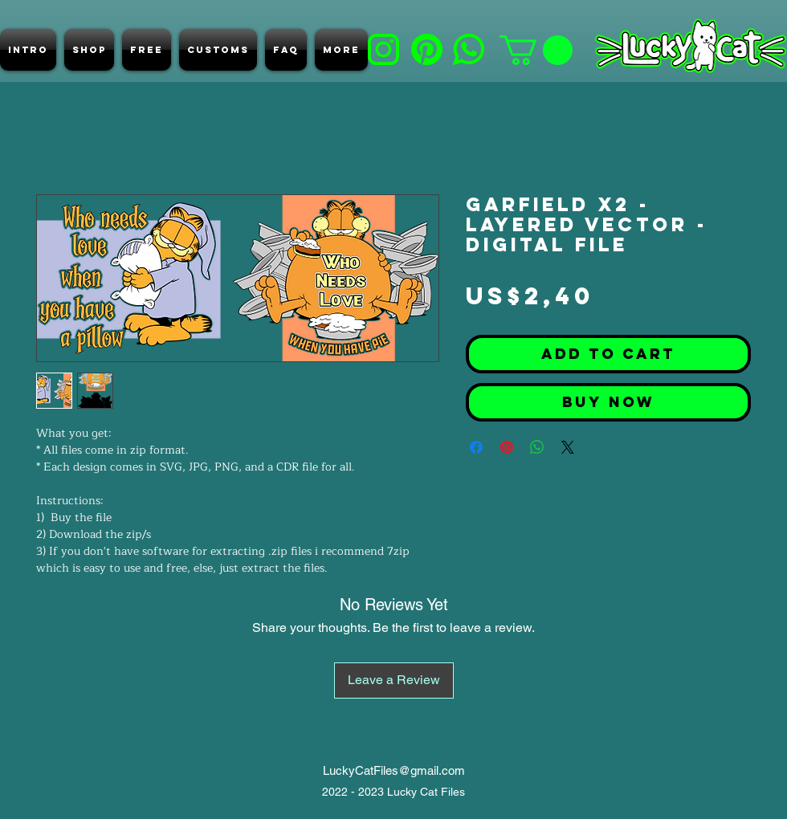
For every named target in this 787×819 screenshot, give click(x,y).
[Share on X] (567, 447)
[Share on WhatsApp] (537, 447)
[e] (468, 49)
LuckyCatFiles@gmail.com (394, 770)
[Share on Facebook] (476, 447)
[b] (383, 49)
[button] (536, 50)
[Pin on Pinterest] (506, 447)
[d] (426, 49)
